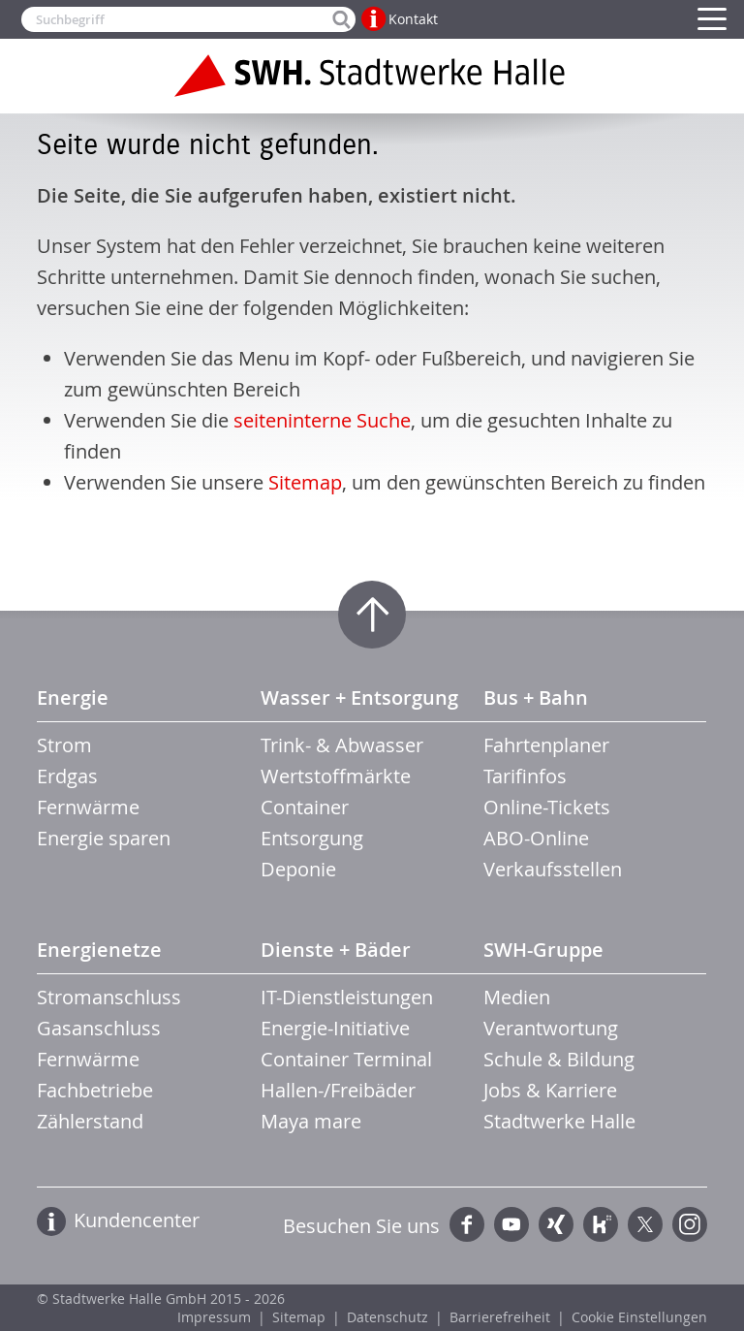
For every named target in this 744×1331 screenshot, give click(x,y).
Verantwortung (550, 1028)
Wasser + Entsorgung (359, 697)
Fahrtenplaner (546, 745)
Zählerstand (90, 1121)
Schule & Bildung (559, 1059)
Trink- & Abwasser (342, 745)
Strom (64, 745)
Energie (72, 697)
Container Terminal (346, 1059)
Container (305, 807)
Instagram (689, 1224)
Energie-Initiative (335, 1028)
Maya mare (311, 1121)
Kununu (600, 1224)
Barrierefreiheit (500, 1317)
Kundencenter (137, 1220)
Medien (516, 997)
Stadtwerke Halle (559, 1121)
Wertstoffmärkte (336, 776)
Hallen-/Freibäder (338, 1090)
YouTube (511, 1224)
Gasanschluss (99, 1028)
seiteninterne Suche (322, 420)
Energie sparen (103, 838)
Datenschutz (387, 1317)
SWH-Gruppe (543, 949)
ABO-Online (536, 838)
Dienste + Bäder (336, 949)
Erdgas (67, 776)
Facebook (467, 1224)
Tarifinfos (525, 776)
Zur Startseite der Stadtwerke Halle (372, 75)
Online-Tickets (546, 807)
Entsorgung (312, 838)
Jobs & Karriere (550, 1090)
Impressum (214, 1317)
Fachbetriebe (95, 1090)
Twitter (645, 1224)
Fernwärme (88, 807)
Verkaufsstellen (552, 869)
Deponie (298, 869)
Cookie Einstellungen (639, 1317)
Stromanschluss (109, 997)
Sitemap (305, 482)
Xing (556, 1224)
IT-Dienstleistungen (347, 997)
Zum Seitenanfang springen (372, 615)
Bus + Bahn (535, 697)
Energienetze (99, 949)
